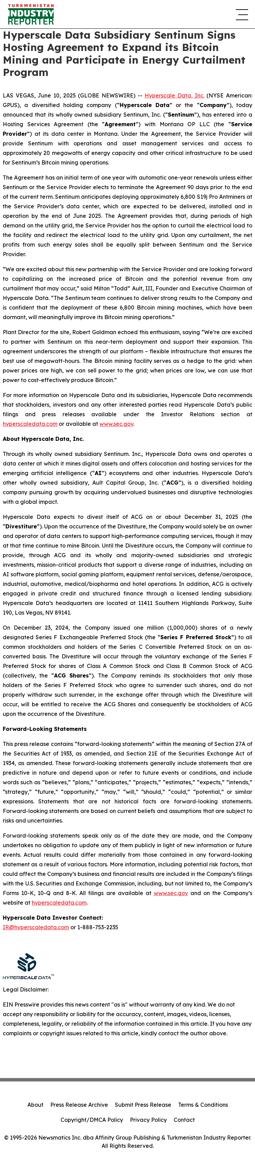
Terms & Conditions (203, 1104)
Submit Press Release (143, 1104)
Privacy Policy (148, 1119)
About (35, 1104)
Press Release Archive (79, 1104)
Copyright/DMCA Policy (92, 1119)
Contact (184, 1119)
